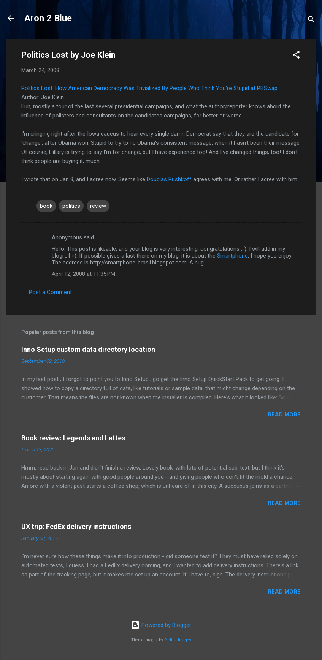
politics (71, 206)
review (98, 206)
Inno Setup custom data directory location (88, 349)
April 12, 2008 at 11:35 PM (83, 274)
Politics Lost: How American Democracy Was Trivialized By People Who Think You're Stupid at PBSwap (149, 88)
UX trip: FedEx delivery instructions (76, 526)
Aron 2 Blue (48, 18)
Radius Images (177, 640)
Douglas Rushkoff (169, 179)
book (46, 206)
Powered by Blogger (161, 625)
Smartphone (232, 255)
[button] (296, 56)
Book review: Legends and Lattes (73, 438)
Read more (284, 414)
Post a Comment (50, 292)
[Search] (311, 20)
